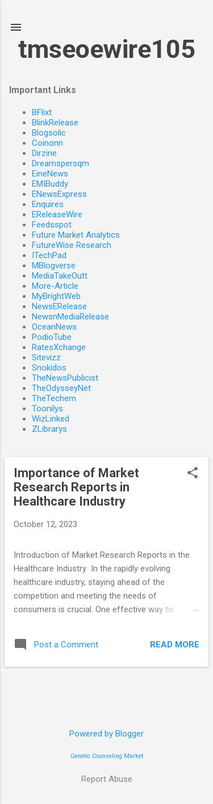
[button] (192, 474)
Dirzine (44, 153)
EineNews (50, 174)
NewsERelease (59, 306)
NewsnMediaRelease (70, 317)
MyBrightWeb (56, 296)
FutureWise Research (71, 245)
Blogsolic (49, 133)
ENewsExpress (59, 194)
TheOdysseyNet (61, 388)
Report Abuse (106, 779)
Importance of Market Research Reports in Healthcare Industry (76, 487)
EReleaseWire (57, 214)
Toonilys (47, 408)
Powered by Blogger (106, 734)
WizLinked (50, 419)
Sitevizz (46, 357)
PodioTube (52, 337)
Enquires (48, 204)
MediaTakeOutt (59, 276)
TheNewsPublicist (65, 378)
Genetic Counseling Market (106, 756)
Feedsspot (52, 225)
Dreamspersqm (60, 163)
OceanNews (54, 327)
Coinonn (47, 143)
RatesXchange (59, 347)
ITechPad (49, 255)
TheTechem (54, 398)
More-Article (55, 286)
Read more (174, 644)
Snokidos (49, 368)
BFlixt (42, 112)
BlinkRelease (55, 122)
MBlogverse (54, 265)
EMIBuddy (50, 184)
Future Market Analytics (76, 235)
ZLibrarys (49, 429)
